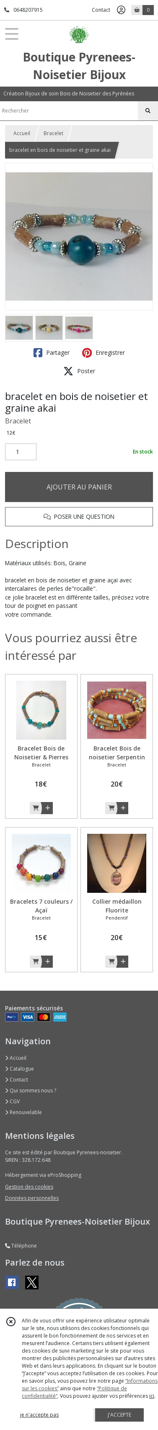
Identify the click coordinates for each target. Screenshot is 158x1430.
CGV (12, 1101)
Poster (79, 371)
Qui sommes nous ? (30, 1090)
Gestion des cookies (29, 1186)
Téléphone (21, 1245)
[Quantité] (20, 451)
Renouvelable (23, 1112)
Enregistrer (103, 353)
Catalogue (19, 1068)
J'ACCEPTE (119, 1414)
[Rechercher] (148, 110)
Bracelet (53, 133)
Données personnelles (32, 1198)
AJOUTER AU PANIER (79, 487)
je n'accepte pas (39, 1414)
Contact (101, 9)
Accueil (21, 133)
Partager (52, 353)
